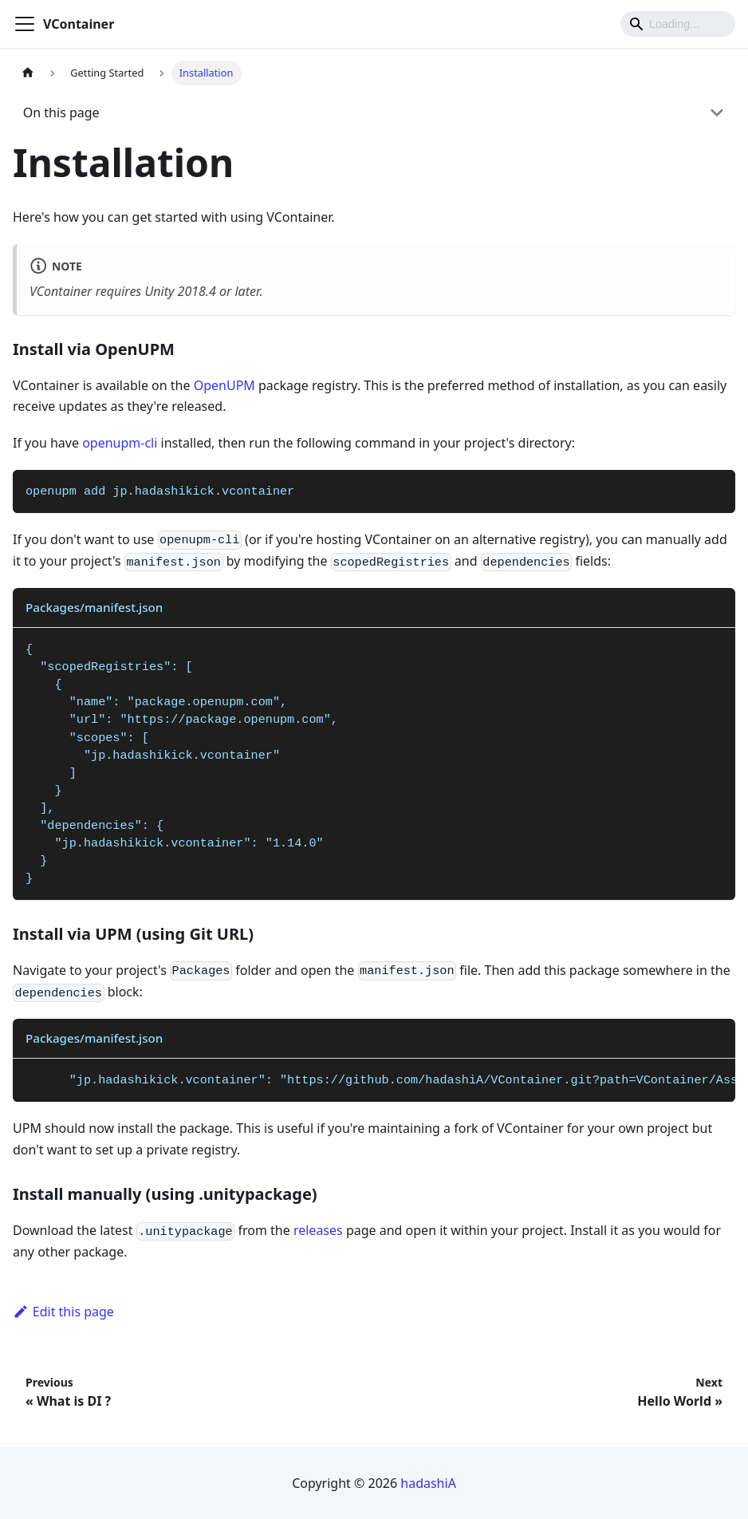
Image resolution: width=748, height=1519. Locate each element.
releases (318, 1230)
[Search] (677, 24)
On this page (61, 112)
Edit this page (63, 1311)
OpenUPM (224, 385)
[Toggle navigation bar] (25, 24)
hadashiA (428, 1483)
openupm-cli (119, 443)
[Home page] (28, 73)
